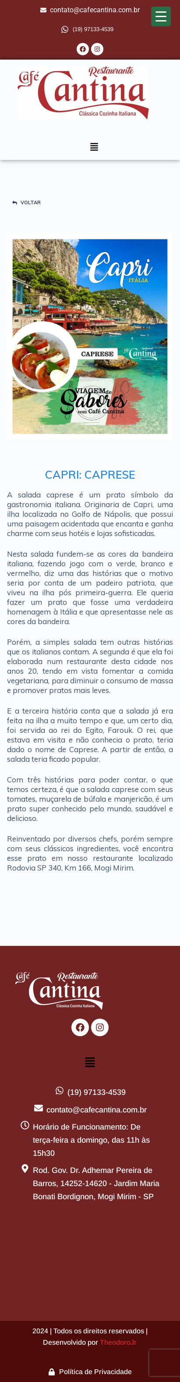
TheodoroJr (118, 1342)
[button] (94, 147)
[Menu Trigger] (161, 16)
